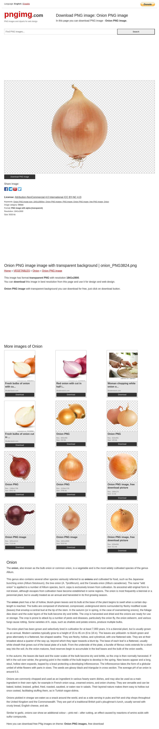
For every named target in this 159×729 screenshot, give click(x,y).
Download (20, 395)
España (26, 4)
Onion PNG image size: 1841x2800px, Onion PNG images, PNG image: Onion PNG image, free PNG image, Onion (61, 202)
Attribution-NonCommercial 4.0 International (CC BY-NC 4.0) (48, 197)
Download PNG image (20, 177)
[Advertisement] (79, 58)
